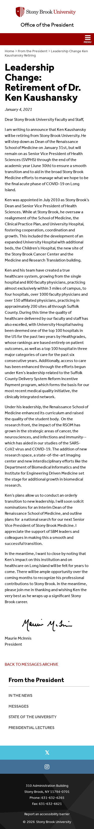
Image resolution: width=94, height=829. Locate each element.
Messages (19, 706)
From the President (32, 51)
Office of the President (47, 25)
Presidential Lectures (31, 727)
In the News (20, 695)
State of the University (33, 716)
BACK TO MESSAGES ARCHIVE (31, 664)
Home (9, 51)
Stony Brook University (53, 822)
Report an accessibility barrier (47, 814)
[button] (47, 39)
